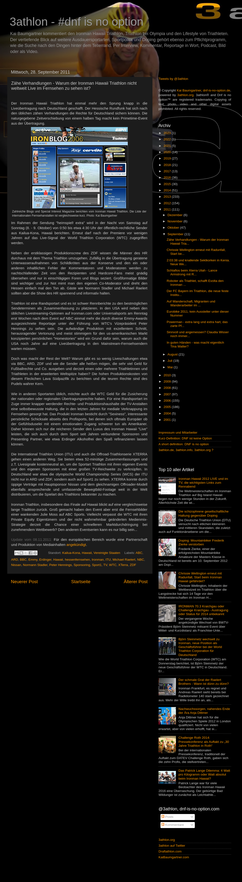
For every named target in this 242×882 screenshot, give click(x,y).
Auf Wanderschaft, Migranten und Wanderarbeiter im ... (191, 303)
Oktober (173, 227)
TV (105, 565)
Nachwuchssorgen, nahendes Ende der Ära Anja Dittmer (204, 711)
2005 (168, 407)
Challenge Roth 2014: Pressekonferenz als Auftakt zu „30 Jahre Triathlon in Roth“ (203, 741)
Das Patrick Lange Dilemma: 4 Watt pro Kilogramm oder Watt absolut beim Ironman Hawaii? (204, 774)
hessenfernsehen (77, 559)
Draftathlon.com (170, 851)
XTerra (123, 565)
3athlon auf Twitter (172, 845)
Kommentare (172, 825)
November (175, 221)
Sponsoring (82, 565)
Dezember (175, 215)
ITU (108, 559)
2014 (168, 190)
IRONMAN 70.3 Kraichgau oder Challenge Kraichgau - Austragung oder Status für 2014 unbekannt (203, 610)
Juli (170, 360)
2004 (168, 413)
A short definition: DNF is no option (184, 444)
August (173, 354)
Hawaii (58, 559)
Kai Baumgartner (189, 90)
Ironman (98, 559)
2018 (168, 165)
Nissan (16, 565)
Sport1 (97, 565)
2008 (168, 388)
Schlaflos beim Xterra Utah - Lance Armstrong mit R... (192, 272)
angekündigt (76, 545)
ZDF (133, 565)
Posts (167, 817)
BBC (23, 559)
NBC (140, 559)
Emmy (32, 559)
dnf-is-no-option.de (216, 90)
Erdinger (45, 559)
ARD (14, 559)
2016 (168, 177)
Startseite (81, 581)
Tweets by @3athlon (173, 79)
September (175, 234)
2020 (168, 152)
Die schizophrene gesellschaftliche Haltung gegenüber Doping (203, 513)
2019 (168, 158)
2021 (168, 146)
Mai (170, 367)
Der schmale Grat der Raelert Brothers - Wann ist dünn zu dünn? (203, 682)
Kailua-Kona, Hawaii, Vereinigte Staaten (91, 553)
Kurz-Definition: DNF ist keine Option (185, 438)
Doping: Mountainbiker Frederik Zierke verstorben (201, 542)
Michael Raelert (124, 559)
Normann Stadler (35, 565)
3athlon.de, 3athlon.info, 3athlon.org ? (186, 450)
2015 (168, 184)
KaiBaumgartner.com (174, 857)
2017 (168, 171)
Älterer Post (136, 581)
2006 (168, 400)
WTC (113, 565)
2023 (168, 133)
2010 (168, 375)
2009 (168, 381)
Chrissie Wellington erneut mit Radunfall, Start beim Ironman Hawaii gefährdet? (200, 577)
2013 (168, 196)
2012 (168, 203)
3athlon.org (185, 95)
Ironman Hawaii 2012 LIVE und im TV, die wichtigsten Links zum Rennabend (203, 482)
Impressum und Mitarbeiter (178, 432)
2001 (168, 420)
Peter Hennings (60, 565)
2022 (168, 139)
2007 (168, 394)
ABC (139, 553)
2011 (168, 209)
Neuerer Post (24, 581)
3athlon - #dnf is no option (76, 21)
